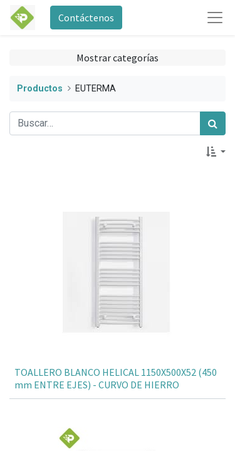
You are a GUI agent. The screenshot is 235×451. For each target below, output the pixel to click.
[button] (216, 151)
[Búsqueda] (213, 123)
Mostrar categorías (117, 57)
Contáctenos (86, 17)
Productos (40, 88)
